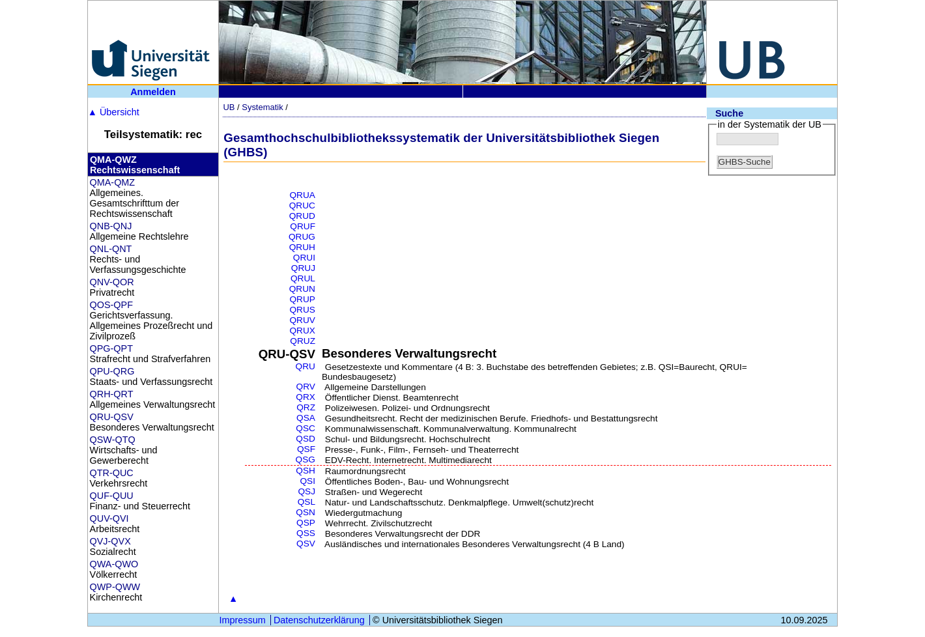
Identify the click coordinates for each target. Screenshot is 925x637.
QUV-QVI (109, 518)
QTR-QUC (112, 473)
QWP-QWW (115, 587)
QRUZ (302, 341)
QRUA (302, 195)
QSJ (306, 491)
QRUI (304, 257)
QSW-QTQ (112, 439)
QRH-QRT (112, 394)
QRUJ (303, 268)
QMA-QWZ (113, 159)
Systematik (262, 107)
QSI (307, 481)
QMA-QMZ (112, 182)
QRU (305, 366)
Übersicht (113, 112)
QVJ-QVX (110, 541)
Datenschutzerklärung (319, 620)
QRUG (302, 237)
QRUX (302, 330)
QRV (305, 386)
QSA (305, 418)
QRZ (305, 407)
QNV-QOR (112, 282)
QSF (306, 449)
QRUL (303, 278)
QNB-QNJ (111, 226)
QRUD (302, 216)
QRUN (302, 289)
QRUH (302, 247)
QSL (306, 502)
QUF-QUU (112, 495)
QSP (305, 523)
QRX (305, 397)
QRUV (302, 320)
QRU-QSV (112, 417)
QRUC (302, 205)
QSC (305, 428)
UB (229, 107)
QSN (305, 512)
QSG (305, 459)
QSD (305, 439)
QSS (305, 533)
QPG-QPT (111, 348)
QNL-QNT (111, 249)
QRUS (302, 310)
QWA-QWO (114, 564)
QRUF (302, 226)
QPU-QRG (112, 371)
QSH (305, 470)
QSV (305, 543)
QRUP (302, 299)
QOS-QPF (111, 305)
